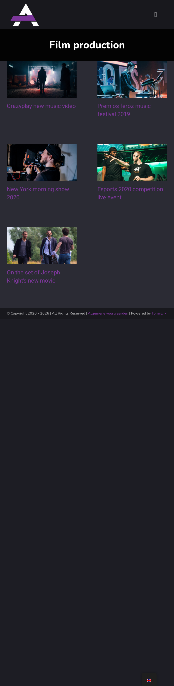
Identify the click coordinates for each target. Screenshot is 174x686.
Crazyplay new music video (41, 106)
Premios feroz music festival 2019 (120, 115)
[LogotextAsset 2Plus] (24, 5)
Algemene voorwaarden (108, 313)
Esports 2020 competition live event (127, 205)
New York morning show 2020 (38, 200)
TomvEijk (159, 313)
